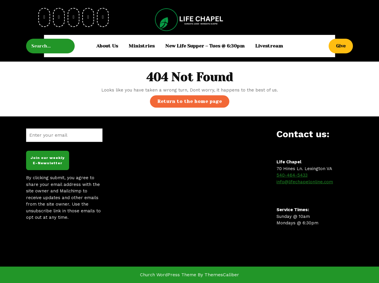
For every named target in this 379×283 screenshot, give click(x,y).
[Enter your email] (64, 135)
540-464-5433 (292, 175)
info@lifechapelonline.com (304, 181)
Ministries (142, 46)
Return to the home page (193, 103)
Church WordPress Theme (168, 274)
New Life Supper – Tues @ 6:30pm (205, 46)
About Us (107, 46)
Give (344, 46)
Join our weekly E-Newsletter (47, 160)
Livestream (269, 46)
